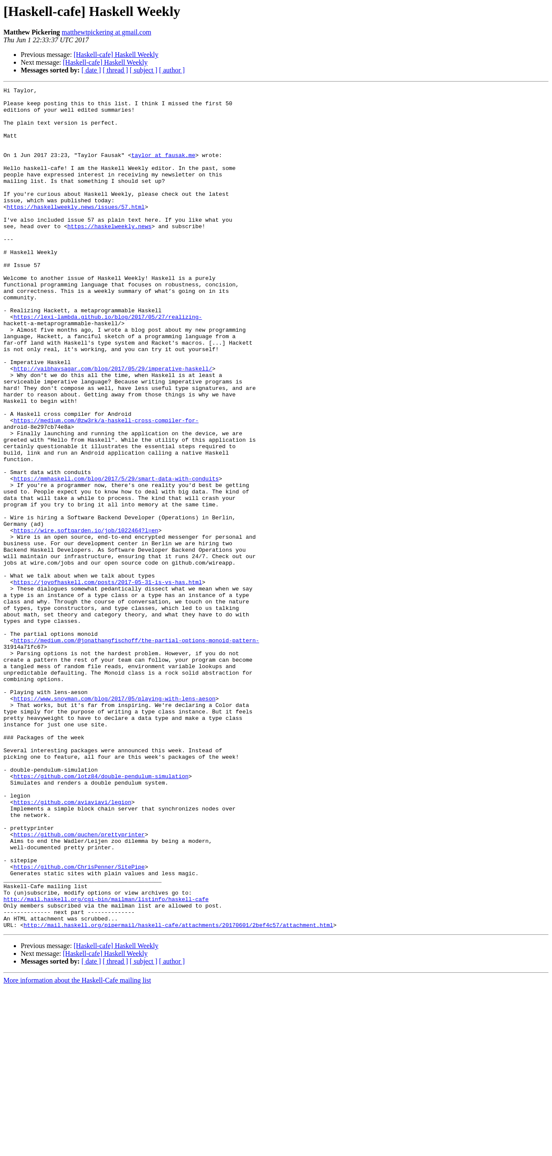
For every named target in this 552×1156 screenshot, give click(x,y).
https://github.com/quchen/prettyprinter (78, 984)
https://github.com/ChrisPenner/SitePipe (78, 1023)
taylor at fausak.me (163, 169)
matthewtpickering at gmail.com (106, 32)
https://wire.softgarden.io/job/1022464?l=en (85, 619)
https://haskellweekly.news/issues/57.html (76, 231)
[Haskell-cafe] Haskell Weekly (116, 54)
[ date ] (91, 70)
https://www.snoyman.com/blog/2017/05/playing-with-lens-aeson (114, 821)
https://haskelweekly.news (109, 254)
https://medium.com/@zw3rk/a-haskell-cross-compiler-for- (105, 487)
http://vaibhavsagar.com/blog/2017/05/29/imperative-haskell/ (112, 425)
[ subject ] (143, 70)
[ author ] (172, 70)
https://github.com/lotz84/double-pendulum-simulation (100, 914)
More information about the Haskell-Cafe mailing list (77, 1148)
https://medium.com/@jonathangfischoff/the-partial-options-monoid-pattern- (136, 751)
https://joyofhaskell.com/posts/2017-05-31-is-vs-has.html (107, 681)
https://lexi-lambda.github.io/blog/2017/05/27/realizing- (107, 363)
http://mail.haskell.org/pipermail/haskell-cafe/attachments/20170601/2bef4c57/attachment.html (178, 1093)
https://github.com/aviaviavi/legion (72, 945)
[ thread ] (115, 70)
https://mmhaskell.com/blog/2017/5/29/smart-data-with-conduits (116, 557)
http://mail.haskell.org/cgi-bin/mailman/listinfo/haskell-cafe (106, 1062)
